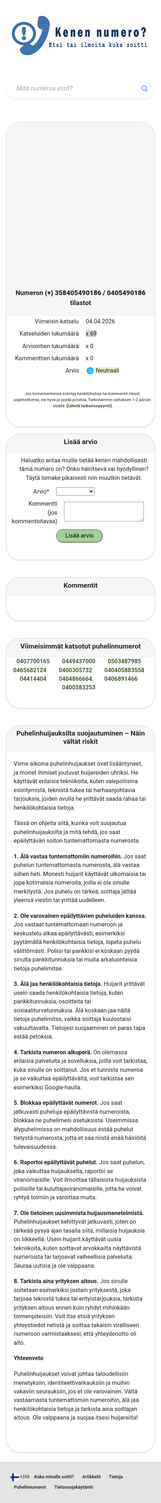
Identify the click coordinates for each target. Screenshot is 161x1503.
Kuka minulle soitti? (54, 1476)
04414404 (33, 678)
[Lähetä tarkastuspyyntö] (89, 405)
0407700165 (33, 661)
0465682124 (30, 670)
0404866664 (75, 678)
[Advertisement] (76, 206)
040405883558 (124, 670)
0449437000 (78, 661)
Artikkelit (91, 1476)
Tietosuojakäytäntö (73, 1487)
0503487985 (124, 661)
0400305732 (75, 670)
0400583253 (78, 687)
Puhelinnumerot (30, 1487)
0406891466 (121, 678)
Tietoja (116, 1476)
